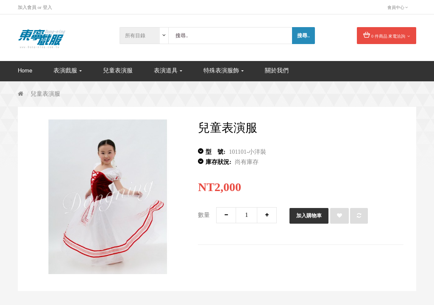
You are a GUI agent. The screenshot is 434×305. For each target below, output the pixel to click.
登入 (47, 7)
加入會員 (27, 7)
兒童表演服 (45, 94)
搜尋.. (303, 35)
